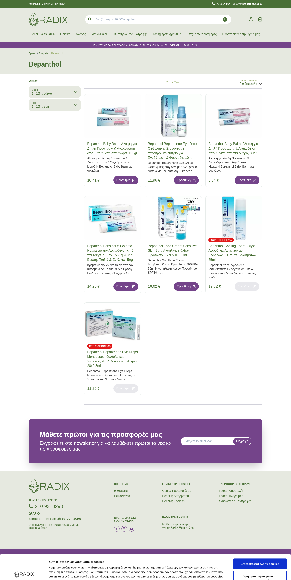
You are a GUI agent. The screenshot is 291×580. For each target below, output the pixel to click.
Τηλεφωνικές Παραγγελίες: (238, 3)
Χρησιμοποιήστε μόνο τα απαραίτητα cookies (260, 553)
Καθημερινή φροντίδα (167, 34)
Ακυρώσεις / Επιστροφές (235, 501)
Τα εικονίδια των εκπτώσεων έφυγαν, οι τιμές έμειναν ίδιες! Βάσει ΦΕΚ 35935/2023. (145, 44)
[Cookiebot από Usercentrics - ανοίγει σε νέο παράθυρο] (24, 573)
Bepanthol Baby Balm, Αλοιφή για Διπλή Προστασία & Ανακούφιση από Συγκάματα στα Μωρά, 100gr (112, 148)
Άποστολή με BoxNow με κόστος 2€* (47, 4)
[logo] (48, 19)
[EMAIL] (208, 441)
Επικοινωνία (122, 496)
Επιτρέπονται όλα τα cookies (260, 538)
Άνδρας (81, 34)
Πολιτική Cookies (173, 501)
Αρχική (33, 53)
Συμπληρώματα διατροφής (130, 34)
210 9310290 (49, 506)
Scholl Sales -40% (42, 34)
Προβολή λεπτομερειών (220, 572)
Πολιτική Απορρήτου (175, 496)
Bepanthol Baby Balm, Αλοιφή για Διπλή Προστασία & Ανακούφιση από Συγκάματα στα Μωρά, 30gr (233, 148)
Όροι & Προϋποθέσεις (176, 490)
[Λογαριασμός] (251, 19)
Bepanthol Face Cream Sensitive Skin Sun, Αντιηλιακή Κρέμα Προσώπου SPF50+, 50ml (172, 250)
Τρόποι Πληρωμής (231, 496)
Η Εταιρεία (121, 490)
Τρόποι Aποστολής (231, 490)
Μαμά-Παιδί (99, 34)
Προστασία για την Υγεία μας (241, 34)
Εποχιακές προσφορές (202, 34)
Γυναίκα (65, 34)
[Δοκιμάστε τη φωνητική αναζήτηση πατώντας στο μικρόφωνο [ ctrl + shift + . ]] (224, 19)
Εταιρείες (44, 53)
